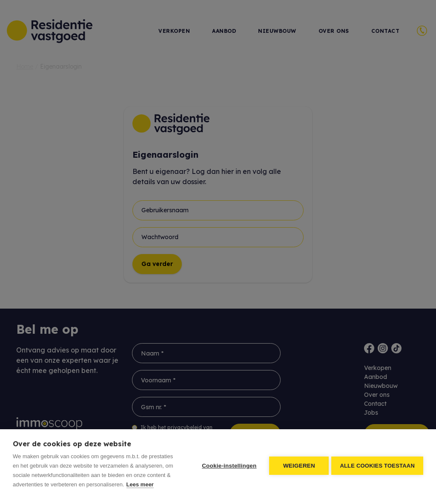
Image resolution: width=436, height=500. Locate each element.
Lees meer (140, 484)
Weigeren (297, 465)
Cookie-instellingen (227, 465)
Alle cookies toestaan (377, 465)
